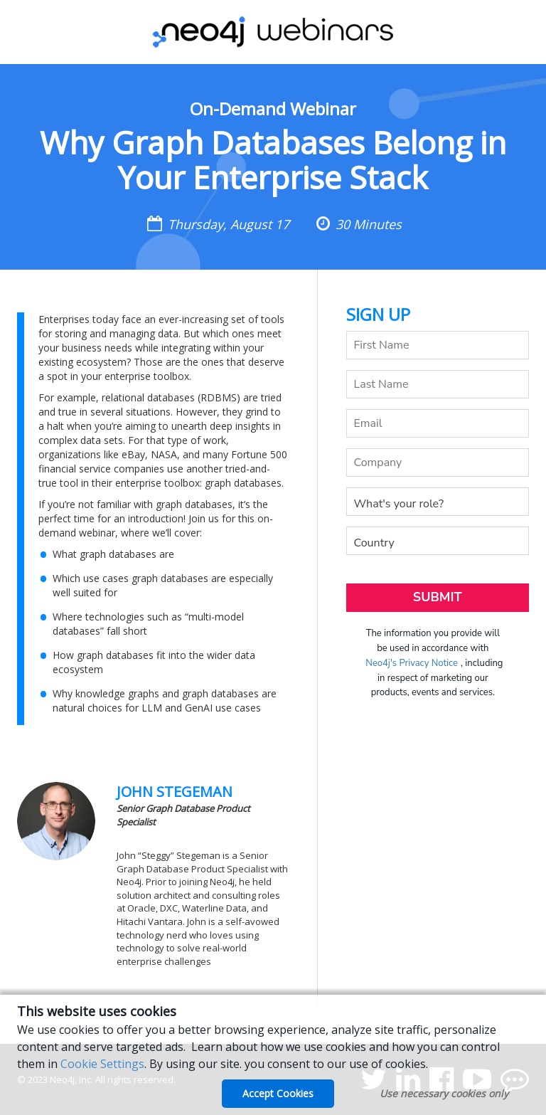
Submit (437, 597)
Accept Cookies (278, 1093)
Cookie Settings (102, 1064)
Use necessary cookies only (444, 1093)
